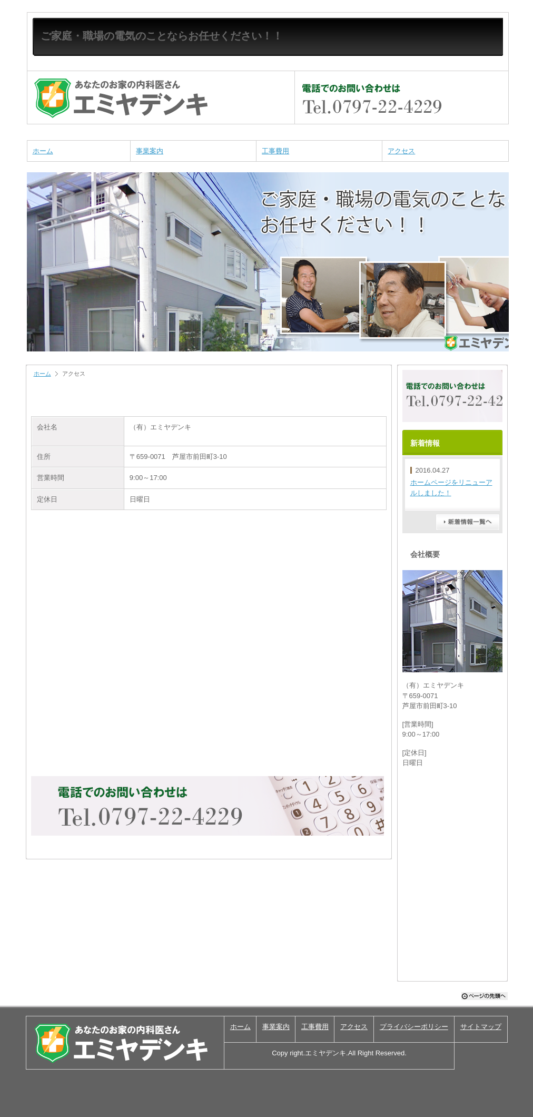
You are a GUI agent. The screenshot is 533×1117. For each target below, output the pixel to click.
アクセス (401, 151)
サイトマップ (480, 1027)
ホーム (43, 151)
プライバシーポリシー (414, 1027)
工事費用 (275, 151)
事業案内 (149, 151)
